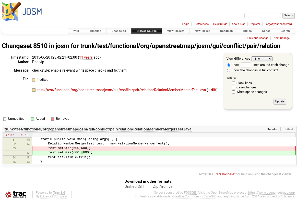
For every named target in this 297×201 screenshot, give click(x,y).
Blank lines (244, 83)
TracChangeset (225, 174)
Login (185, 24)
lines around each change (265, 65)
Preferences (201, 24)
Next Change (282, 38)
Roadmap (226, 31)
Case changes (246, 87)
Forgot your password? (279, 24)
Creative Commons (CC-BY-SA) (194, 196)
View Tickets (175, 31)
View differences (238, 58)
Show (233, 65)
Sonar (266, 31)
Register (255, 24)
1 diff (212, 90)
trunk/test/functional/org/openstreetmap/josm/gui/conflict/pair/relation (180, 46)
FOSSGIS (190, 192)
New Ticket (202, 31)
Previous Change (257, 38)
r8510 (24, 135)
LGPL (279, 196)
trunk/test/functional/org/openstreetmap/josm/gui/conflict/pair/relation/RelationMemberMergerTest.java (122, 90)
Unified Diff (134, 186)
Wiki (76, 31)
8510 (40, 46)
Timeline (95, 31)
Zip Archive (162, 186)
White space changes (251, 92)
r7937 (10, 135)
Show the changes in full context (252, 70)
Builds (247, 31)
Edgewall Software (53, 196)
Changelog (119, 31)
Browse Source (147, 31)
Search (285, 31)
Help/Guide (220, 24)
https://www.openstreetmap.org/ (271, 192)
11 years (86, 57)
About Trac (238, 24)
